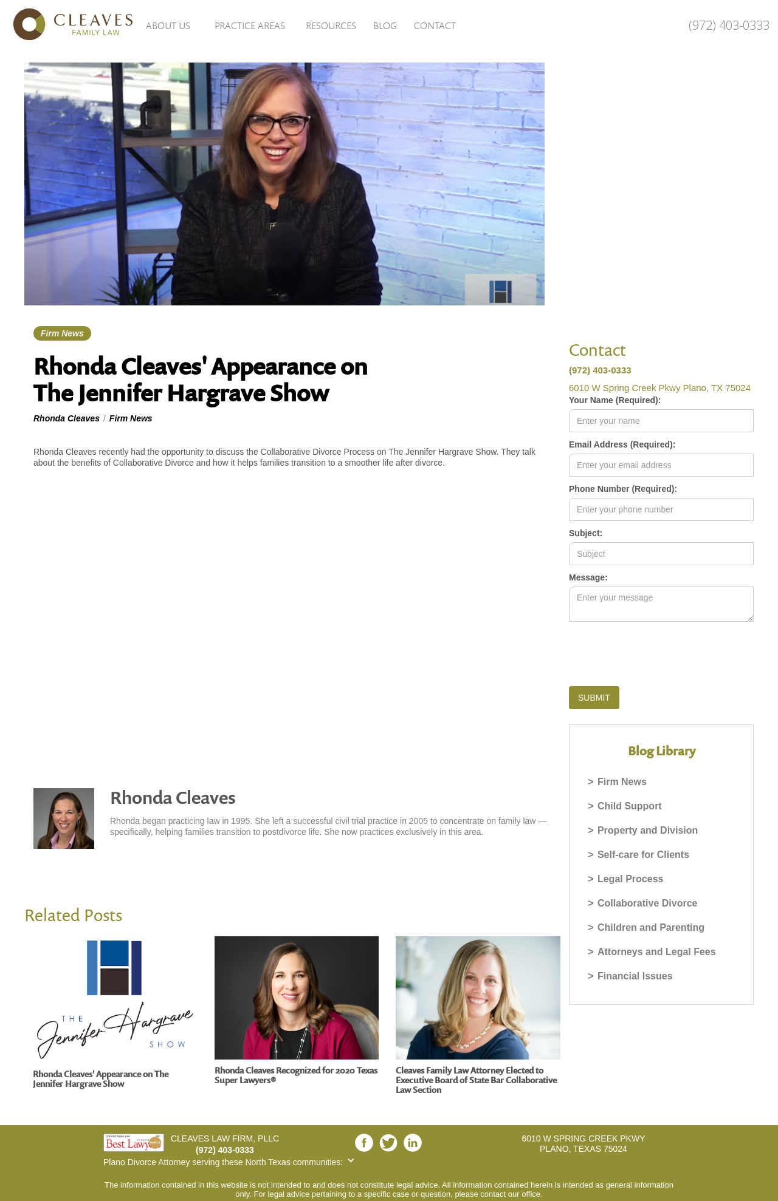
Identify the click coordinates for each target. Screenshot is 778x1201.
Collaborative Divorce (647, 903)
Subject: (585, 533)
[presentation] (661, 651)
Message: (588, 577)
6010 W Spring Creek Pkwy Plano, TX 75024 (660, 388)
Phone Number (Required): (623, 489)
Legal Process (630, 879)
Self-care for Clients (643, 854)
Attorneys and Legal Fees (656, 952)
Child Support (629, 806)
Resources (331, 25)
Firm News (622, 782)
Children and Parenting (650, 927)
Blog (385, 25)
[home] (67, 24)
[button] (168, 25)
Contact (435, 25)
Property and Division (647, 830)
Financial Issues (635, 976)
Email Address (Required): (622, 444)
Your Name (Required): (615, 400)
